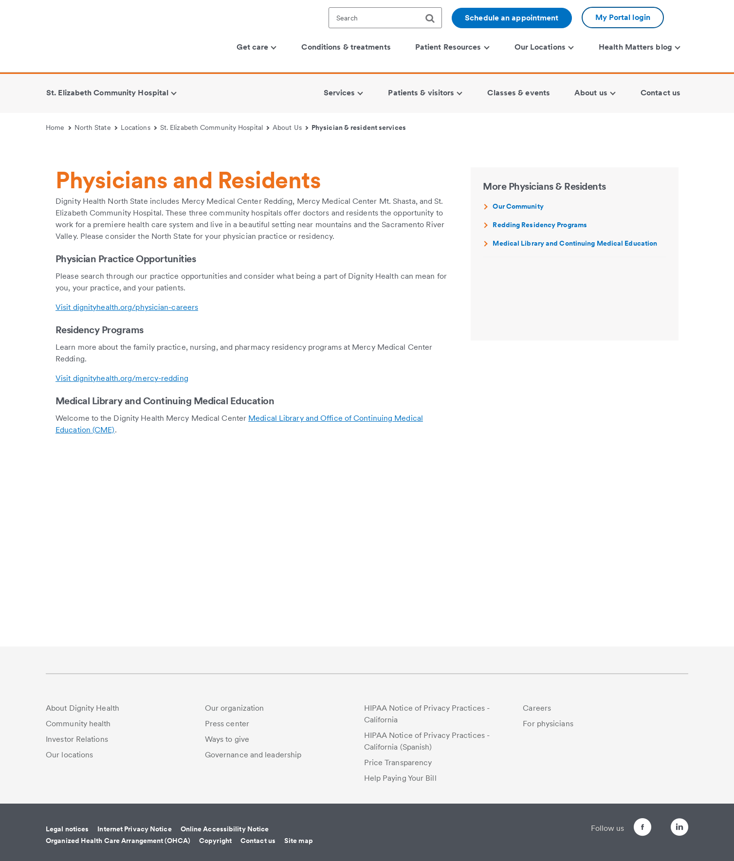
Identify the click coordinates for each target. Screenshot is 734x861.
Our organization (234, 708)
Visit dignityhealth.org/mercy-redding (121, 563)
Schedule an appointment (511, 17)
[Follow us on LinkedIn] (679, 828)
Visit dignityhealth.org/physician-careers (126, 492)
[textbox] (385, 17)
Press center (227, 723)
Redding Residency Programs (540, 410)
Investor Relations (77, 739)
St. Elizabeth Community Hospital (215, 127)
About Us (290, 127)
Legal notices (67, 829)
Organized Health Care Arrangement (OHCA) (118, 840)
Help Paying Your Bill (400, 778)
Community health (78, 723)
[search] (433, 18)
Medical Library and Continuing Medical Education (575, 428)
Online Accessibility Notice (225, 829)
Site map (298, 840)
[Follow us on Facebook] (625, 828)
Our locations (69, 754)
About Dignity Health (82, 708)
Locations (139, 127)
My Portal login (623, 17)
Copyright (215, 840)
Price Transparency (398, 762)
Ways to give (227, 739)
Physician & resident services (359, 127)
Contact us (257, 840)
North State (95, 127)
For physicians (548, 723)
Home (58, 127)
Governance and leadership (253, 754)
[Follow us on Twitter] (652, 822)
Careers (537, 708)
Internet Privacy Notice (134, 829)
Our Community (518, 391)
